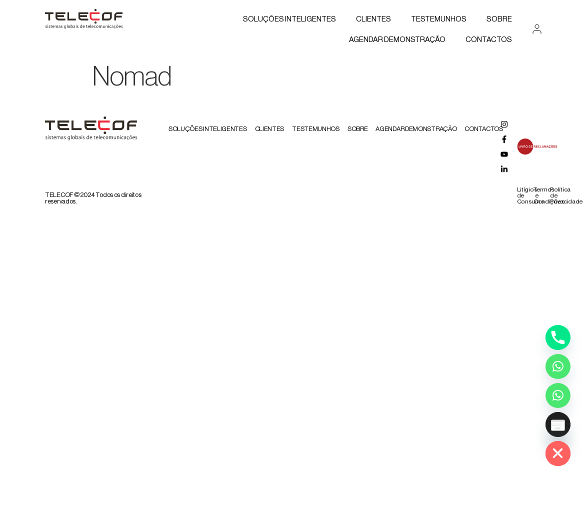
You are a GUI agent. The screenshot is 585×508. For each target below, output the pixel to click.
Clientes (373, 19)
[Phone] (558, 337)
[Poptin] (558, 424)
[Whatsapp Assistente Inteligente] (558, 395)
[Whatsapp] (558, 366)
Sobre (499, 19)
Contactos (489, 40)
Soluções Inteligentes (289, 19)
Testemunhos (438, 19)
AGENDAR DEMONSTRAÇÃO (397, 40)
